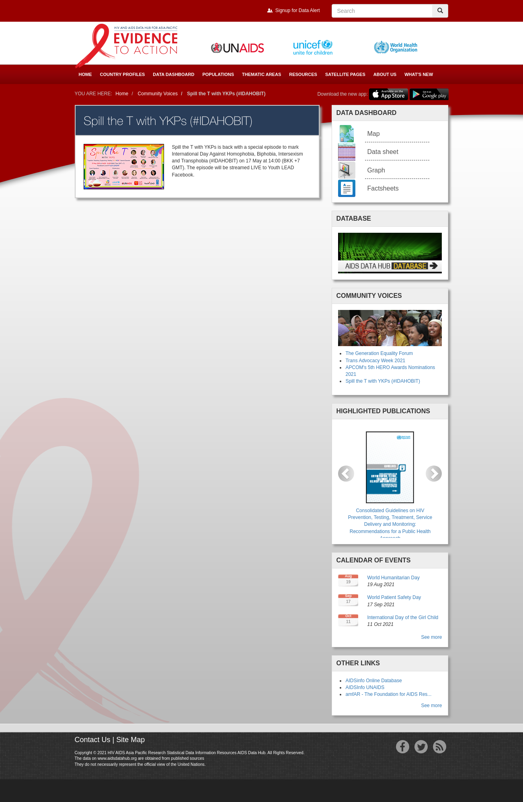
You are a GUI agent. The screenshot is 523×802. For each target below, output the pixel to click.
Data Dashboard (173, 74)
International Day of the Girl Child (402, 617)
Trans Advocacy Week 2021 (375, 360)
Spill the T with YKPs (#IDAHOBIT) (382, 381)
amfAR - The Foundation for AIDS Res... (388, 694)
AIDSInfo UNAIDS (364, 687)
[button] (346, 474)
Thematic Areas (261, 74)
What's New (418, 74)
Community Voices (158, 93)
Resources (303, 74)
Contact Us (93, 740)
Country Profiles (122, 74)
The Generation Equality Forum (378, 353)
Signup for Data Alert (297, 10)
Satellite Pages (345, 74)
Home (85, 74)
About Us (384, 74)
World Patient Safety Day (394, 597)
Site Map (130, 740)
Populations (218, 74)
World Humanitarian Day (393, 577)
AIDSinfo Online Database (373, 680)
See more (431, 637)
